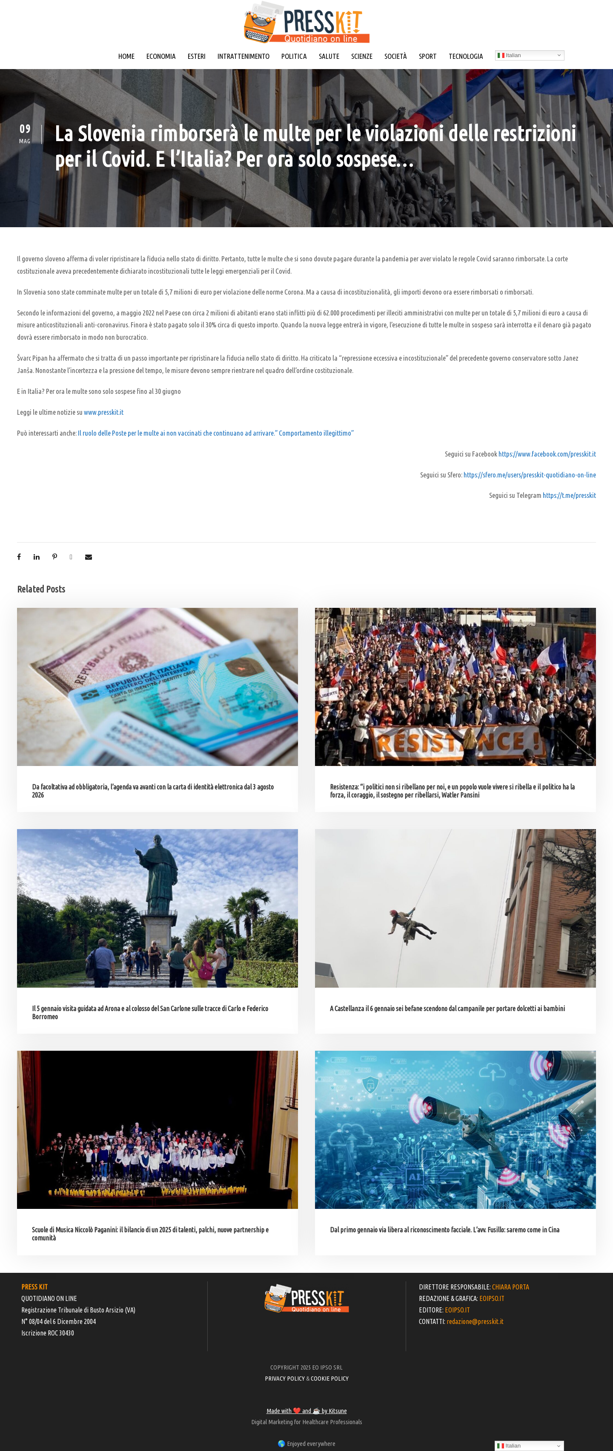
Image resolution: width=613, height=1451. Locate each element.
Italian (509, 55)
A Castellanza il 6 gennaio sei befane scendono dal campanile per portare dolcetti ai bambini (447, 1008)
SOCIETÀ (395, 56)
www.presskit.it (103, 412)
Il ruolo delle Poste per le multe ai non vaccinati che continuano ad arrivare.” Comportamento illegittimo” (216, 433)
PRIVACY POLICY (285, 1378)
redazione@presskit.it (475, 1321)
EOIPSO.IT (491, 1298)
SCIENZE (361, 56)
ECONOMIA (161, 56)
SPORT (428, 56)
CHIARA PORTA (510, 1287)
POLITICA (294, 56)
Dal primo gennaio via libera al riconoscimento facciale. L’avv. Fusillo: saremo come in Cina (444, 1230)
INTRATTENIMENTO (243, 56)
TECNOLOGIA (466, 56)
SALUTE (329, 56)
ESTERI (197, 56)
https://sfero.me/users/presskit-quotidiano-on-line (530, 475)
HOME (126, 56)
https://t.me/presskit (569, 495)
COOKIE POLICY (330, 1378)
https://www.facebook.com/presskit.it (547, 454)
